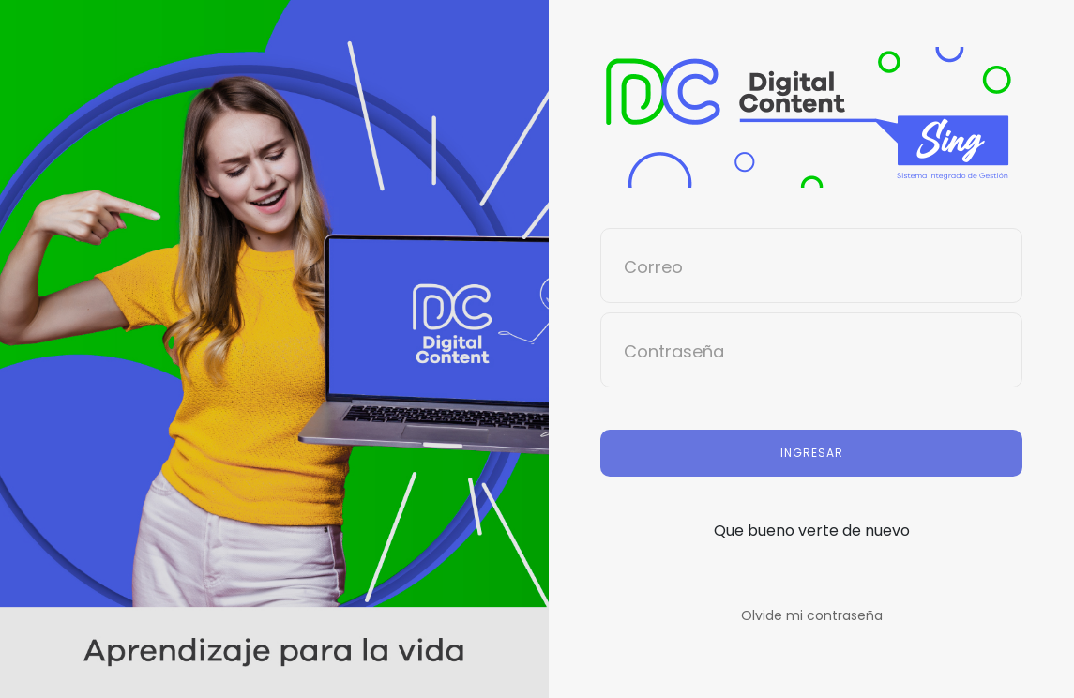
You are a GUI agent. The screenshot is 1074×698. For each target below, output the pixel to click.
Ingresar (811, 453)
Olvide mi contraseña (812, 615)
